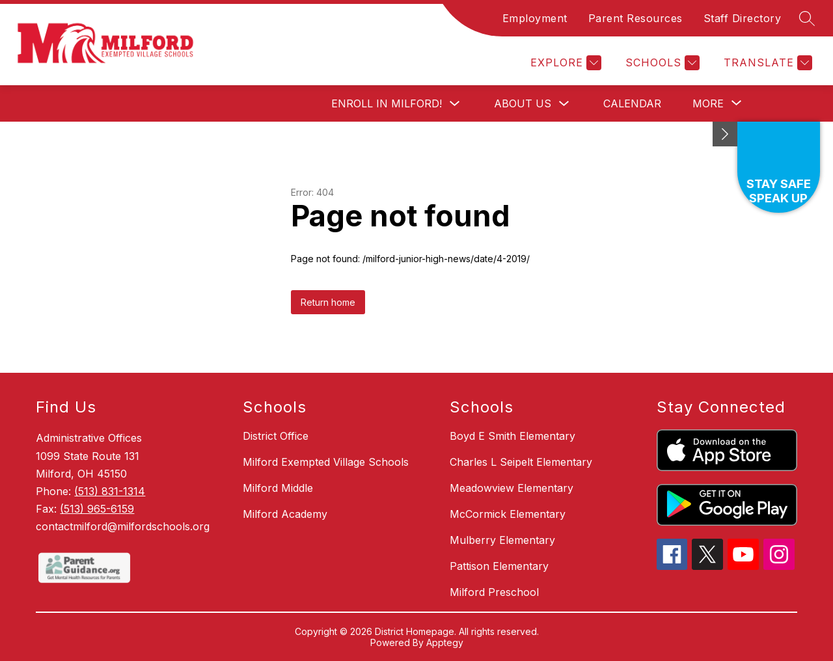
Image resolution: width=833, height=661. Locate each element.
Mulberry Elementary (502, 539)
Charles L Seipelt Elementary (521, 461)
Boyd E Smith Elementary (512, 435)
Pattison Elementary (499, 566)
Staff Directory (742, 18)
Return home (328, 302)
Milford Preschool (494, 592)
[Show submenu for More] (708, 103)
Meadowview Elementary (511, 487)
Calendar (632, 103)
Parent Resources (635, 18)
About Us (522, 103)
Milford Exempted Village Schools (326, 461)
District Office (275, 435)
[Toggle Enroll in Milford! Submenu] (455, 104)
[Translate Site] (766, 63)
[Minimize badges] (725, 134)
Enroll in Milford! (386, 103)
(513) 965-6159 (97, 508)
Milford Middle (278, 487)
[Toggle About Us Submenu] (564, 104)
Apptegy (444, 642)
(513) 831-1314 (109, 491)
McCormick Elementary (508, 513)
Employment (534, 18)
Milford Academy (285, 513)
